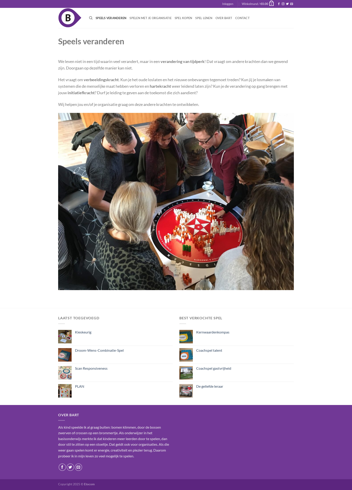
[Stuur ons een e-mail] (291, 4)
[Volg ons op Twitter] (287, 4)
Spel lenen (203, 18)
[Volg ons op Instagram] (283, 4)
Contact (242, 18)
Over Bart (224, 18)
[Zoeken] (90, 18)
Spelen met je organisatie (150, 18)
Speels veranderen (111, 18)
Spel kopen (183, 18)
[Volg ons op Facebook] (278, 4)
